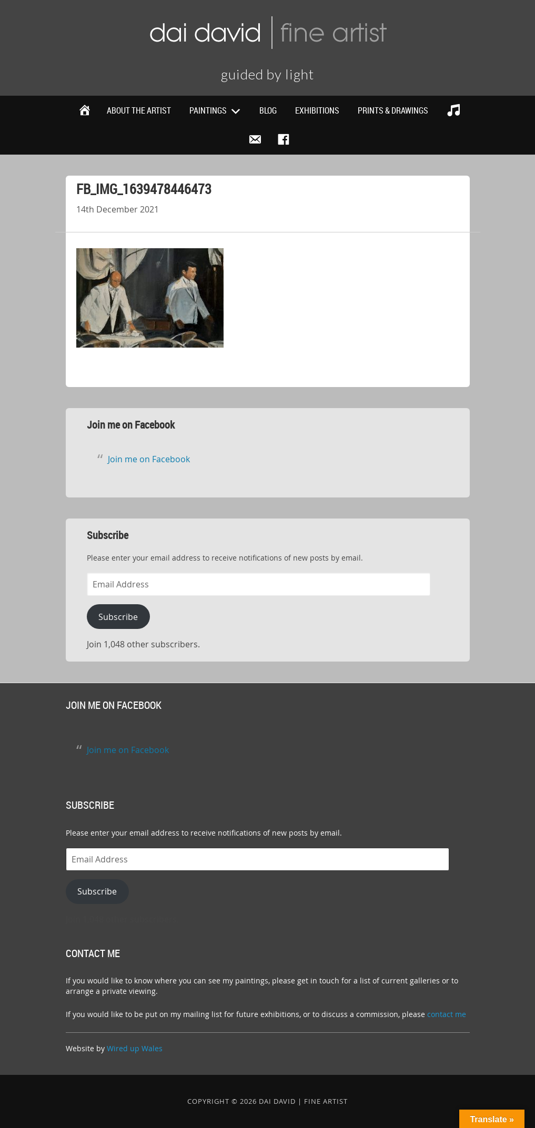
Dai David (267, 32)
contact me (446, 1014)
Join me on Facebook (131, 425)
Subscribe (118, 617)
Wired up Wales (135, 1048)
